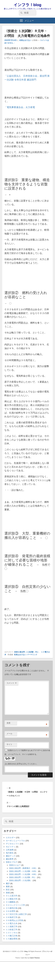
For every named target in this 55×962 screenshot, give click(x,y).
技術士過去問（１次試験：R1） (26, 652)
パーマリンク (32, 655)
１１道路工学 (11, 926)
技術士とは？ (15, 865)
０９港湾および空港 (14, 920)
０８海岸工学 (11, 917)
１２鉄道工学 (11, 929)
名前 (8, 723)
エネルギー (10, 837)
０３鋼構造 (10, 902)
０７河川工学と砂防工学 (16, 914)
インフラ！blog (27, 5)
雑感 (8, 893)
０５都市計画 (11, 908)
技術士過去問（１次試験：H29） (23, 871)
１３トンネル (11, 933)
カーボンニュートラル (15, 841)
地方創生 (9, 853)
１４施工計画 (11, 936)
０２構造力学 (11, 899)
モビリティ (10, 847)
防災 (8, 890)
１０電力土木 (11, 923)
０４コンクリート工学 (15, 905)
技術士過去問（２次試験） (20, 880)
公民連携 (9, 850)
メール (9, 733)
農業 (8, 886)
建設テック (10, 856)
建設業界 (9, 859)
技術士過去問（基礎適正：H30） (23, 868)
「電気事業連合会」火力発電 (19, 107)
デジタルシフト (12, 844)
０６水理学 (10, 911)
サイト (9, 744)
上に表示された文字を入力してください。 (21, 764)
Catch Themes (35, 958)
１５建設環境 (11, 939)
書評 (8, 883)
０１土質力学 (11, 896)
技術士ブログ (11, 862)
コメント (12, 683)
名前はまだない (25, 40)
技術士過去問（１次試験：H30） (23, 874)
